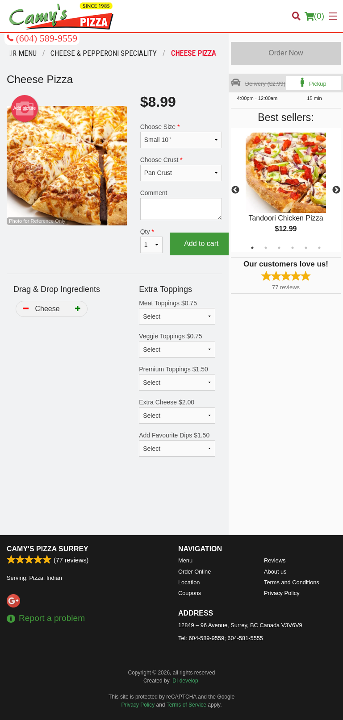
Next (336, 190)
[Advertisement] (114, 506)
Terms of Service (186, 705)
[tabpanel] (286, 190)
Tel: (220, 638)
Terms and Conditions (291, 582)
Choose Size (181, 135)
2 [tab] (265, 247)
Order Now (285, 53)
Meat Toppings (177, 312)
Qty (151, 240)
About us (275, 571)
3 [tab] (279, 247)
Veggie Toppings (177, 345)
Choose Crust (181, 168)
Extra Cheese (177, 411)
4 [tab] (292, 247)
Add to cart (201, 243)
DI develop (185, 681)
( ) (314, 16)
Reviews (274, 560)
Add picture (24, 108)
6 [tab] (319, 247)
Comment (181, 204)
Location (189, 582)
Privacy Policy (282, 593)
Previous (235, 190)
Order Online (194, 571)
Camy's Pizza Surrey (47, 549)
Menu (185, 560)
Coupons (189, 593)
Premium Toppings (177, 378)
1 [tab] (252, 247)
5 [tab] (305, 247)
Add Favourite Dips (177, 444)
